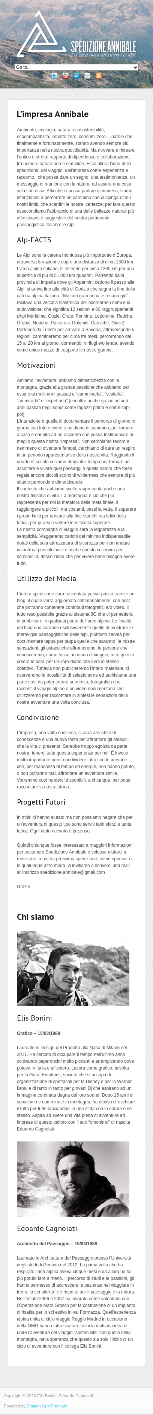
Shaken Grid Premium (47, 1406)
